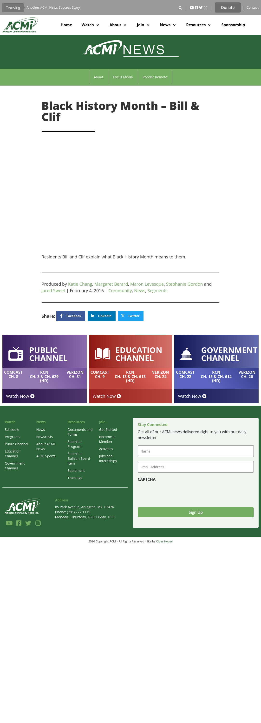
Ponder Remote (155, 77)
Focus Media (123, 77)
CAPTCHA (147, 479)
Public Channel (16, 444)
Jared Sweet (53, 290)
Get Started (108, 429)
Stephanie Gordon (184, 284)
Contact (253, 7)
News (139, 290)
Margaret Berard (111, 284)
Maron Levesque (147, 284)
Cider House (164, 541)
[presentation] (174, 492)
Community (120, 290)
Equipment (76, 470)
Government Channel (15, 465)
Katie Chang (80, 284)
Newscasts (44, 436)
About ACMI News (45, 446)
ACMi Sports (45, 456)
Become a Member (107, 439)
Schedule (12, 429)
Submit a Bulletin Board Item (79, 458)
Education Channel (12, 453)
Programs (12, 436)
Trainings (75, 477)
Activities (106, 448)
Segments (158, 290)
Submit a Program (75, 444)
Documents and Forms (80, 432)
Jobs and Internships (108, 458)
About (98, 77)
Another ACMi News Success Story (53, 7)
